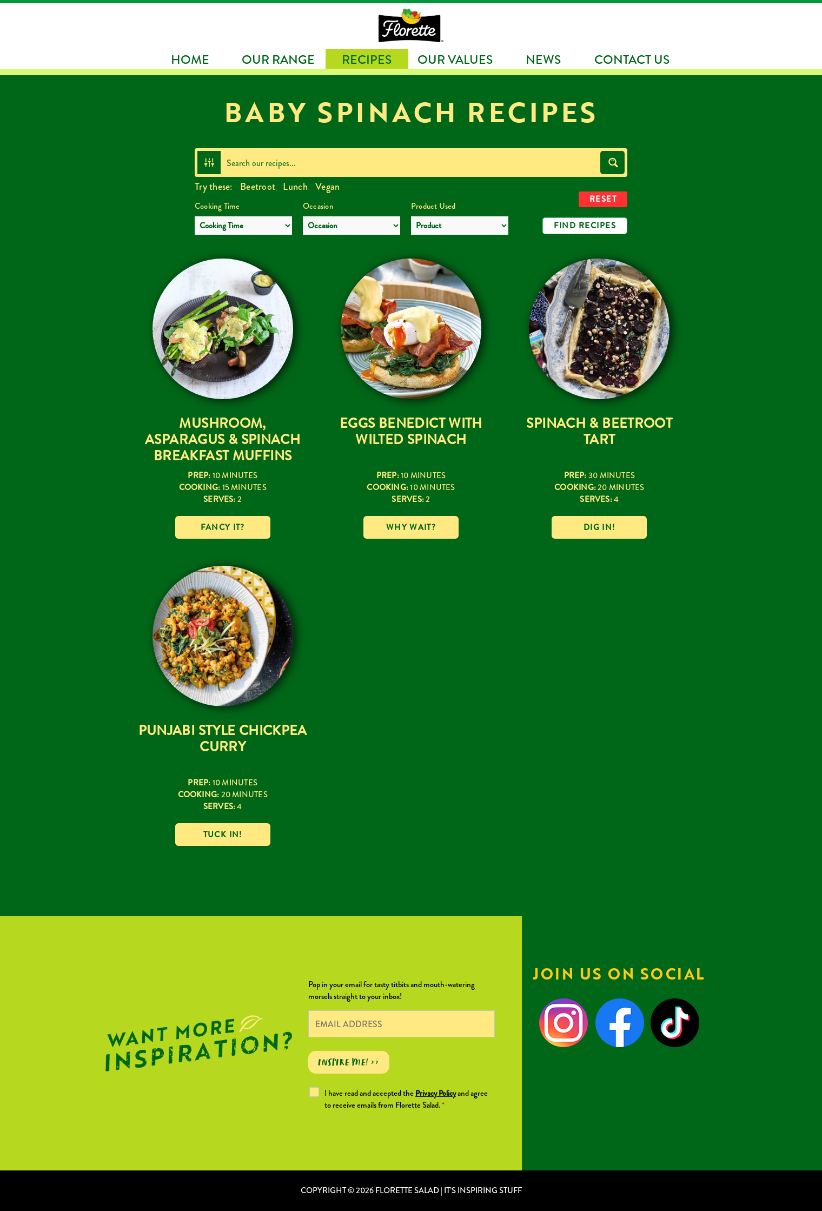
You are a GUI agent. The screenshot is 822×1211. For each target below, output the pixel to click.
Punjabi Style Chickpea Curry (222, 739)
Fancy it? (223, 527)
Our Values (455, 60)
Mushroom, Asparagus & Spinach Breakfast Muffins (222, 440)
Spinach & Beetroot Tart (599, 431)
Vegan (327, 187)
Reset (603, 199)
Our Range (278, 60)
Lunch (295, 187)
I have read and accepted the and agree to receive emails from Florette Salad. (406, 1099)
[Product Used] (459, 225)
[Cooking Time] (243, 225)
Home (190, 60)
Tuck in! (222, 835)
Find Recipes (585, 225)
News (543, 60)
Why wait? (411, 527)
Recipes (367, 60)
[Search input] (411, 162)
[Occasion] (351, 225)
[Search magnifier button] (612, 162)
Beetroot (257, 187)
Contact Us (631, 60)
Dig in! (599, 527)
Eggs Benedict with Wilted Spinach (411, 431)
